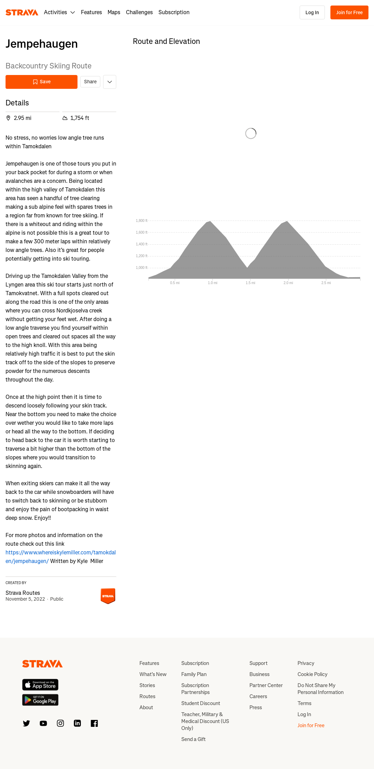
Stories (147, 685)
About (146, 707)
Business (259, 674)
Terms (304, 703)
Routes (147, 696)
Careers (258, 696)
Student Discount (200, 703)
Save (42, 81)
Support (258, 663)
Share (90, 81)
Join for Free (349, 12)
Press (255, 707)
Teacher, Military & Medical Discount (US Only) (205, 721)
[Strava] (22, 12)
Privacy (306, 663)
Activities (59, 12)
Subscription (174, 12)
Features (91, 12)
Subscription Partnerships (195, 689)
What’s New (152, 674)
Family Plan (194, 674)
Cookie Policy (313, 674)
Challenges (139, 12)
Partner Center (266, 685)
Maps (114, 12)
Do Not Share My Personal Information (321, 689)
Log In (312, 12)
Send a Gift (193, 739)
